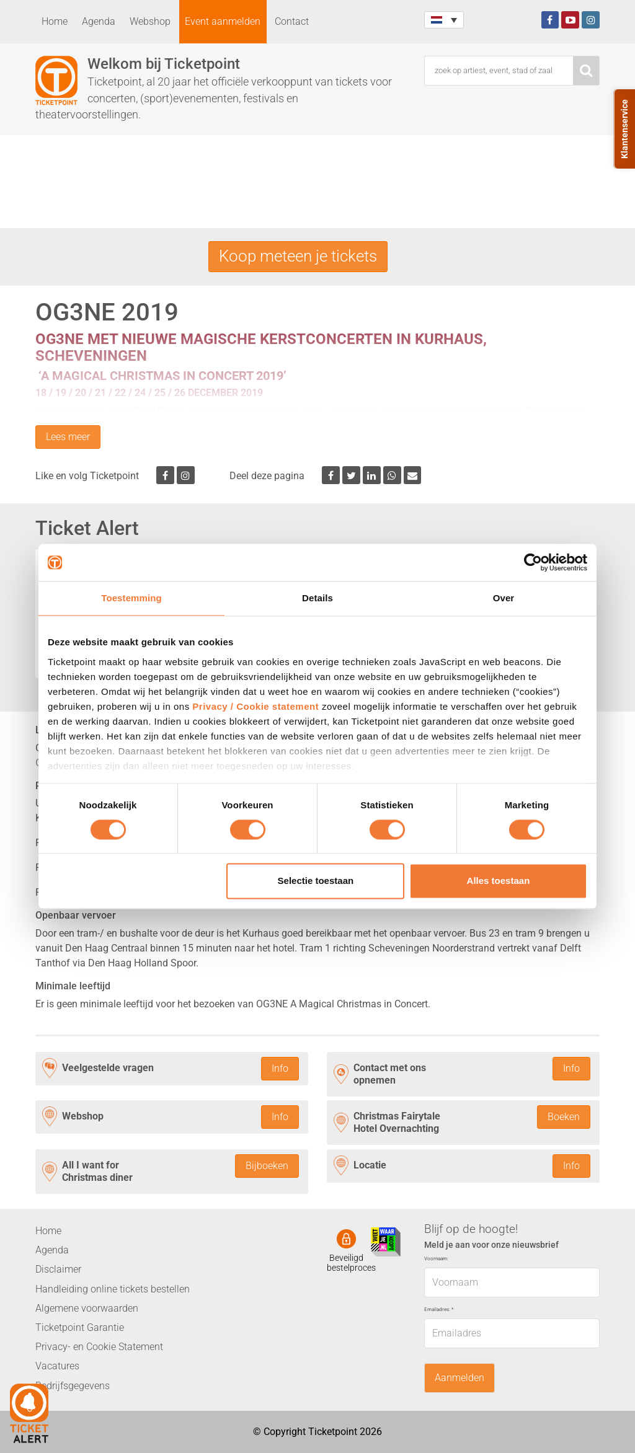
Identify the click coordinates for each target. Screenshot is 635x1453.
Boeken (564, 1117)
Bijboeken (267, 1166)
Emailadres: (438, 1309)
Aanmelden (459, 1378)
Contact (292, 21)
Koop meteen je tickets (298, 256)
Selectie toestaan (316, 881)
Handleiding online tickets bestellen (112, 1289)
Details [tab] (317, 598)
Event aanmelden (222, 21)
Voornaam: (436, 1258)
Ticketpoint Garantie (79, 1327)
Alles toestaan (498, 881)
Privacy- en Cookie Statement (99, 1347)
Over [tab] (504, 598)
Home (55, 21)
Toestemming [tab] (131, 598)
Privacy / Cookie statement (255, 706)
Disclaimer (58, 1269)
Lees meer (68, 437)
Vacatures (57, 1366)
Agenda (98, 21)
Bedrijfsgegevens (72, 1386)
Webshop (150, 21)
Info (280, 1068)
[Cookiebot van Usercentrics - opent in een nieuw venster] (533, 562)
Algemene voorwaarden (86, 1308)
